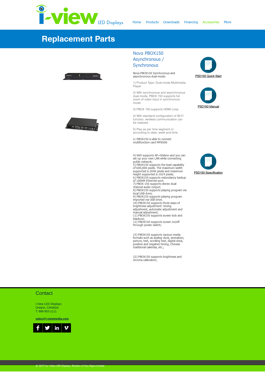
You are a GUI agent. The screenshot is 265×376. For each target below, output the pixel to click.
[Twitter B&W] (47, 328)
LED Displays (110, 22)
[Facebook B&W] (37, 328)
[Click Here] (208, 65)
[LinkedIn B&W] (56, 328)
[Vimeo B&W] (66, 328)
